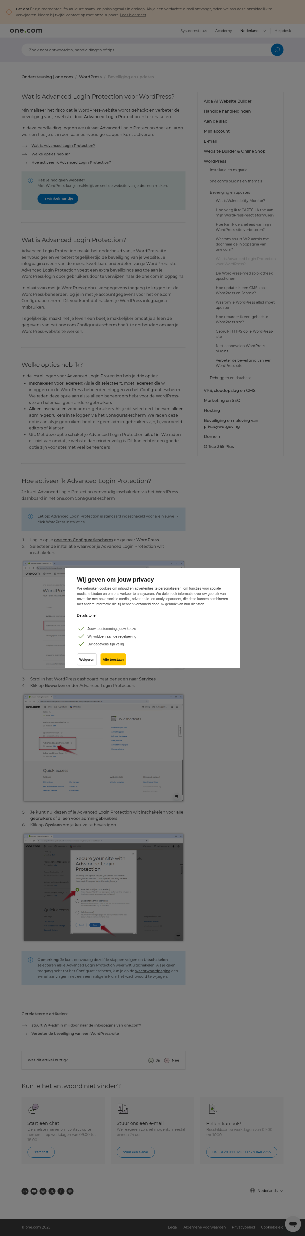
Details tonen (87, 615)
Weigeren (86, 660)
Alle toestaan (113, 660)
